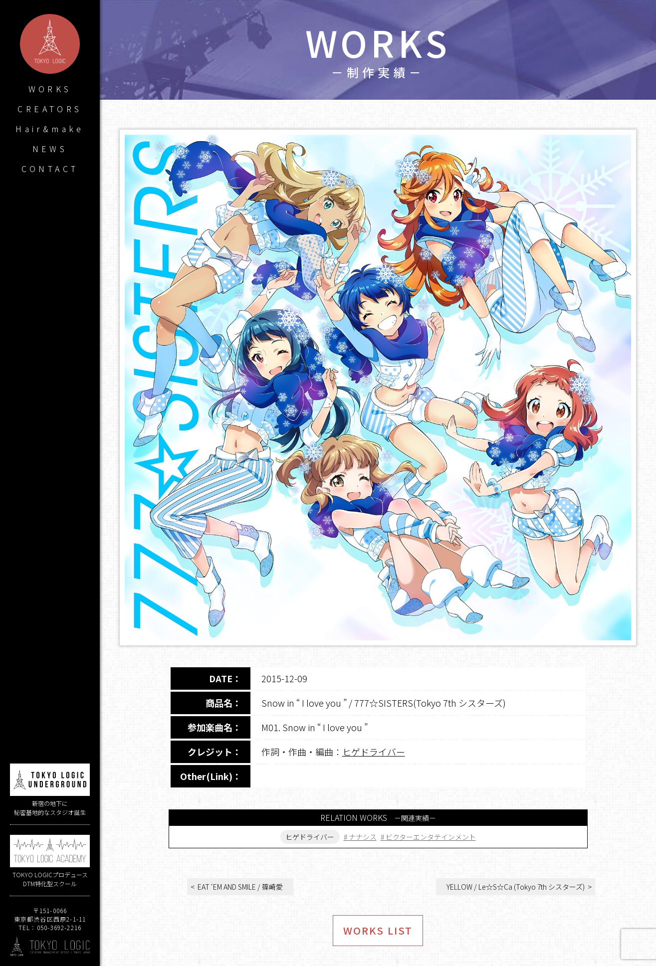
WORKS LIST (378, 930)
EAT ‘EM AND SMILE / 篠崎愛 (240, 887)
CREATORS (49, 109)
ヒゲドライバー (373, 751)
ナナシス (363, 837)
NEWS (50, 149)
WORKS (50, 89)
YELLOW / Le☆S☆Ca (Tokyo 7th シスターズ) (515, 887)
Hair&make (49, 129)
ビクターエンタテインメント (431, 837)
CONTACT (50, 169)
